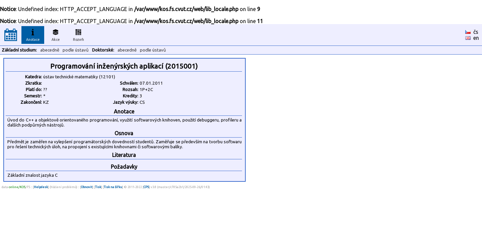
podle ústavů (76, 50)
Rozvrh (78, 34)
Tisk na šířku (113, 187)
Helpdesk (41, 187)
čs (475, 32)
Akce (55, 34)
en (476, 38)
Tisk (98, 187)
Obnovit (86, 187)
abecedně (49, 50)
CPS (146, 187)
